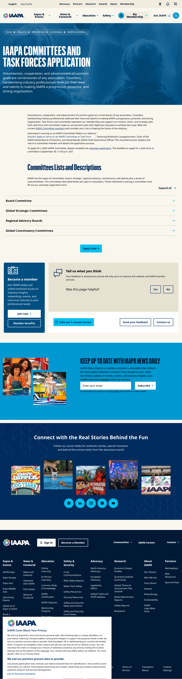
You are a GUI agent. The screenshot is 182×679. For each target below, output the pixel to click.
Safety (107, 15)
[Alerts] (168, 4)
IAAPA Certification (47, 596)
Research (91, 4)
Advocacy (64, 4)
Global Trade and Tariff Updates (99, 596)
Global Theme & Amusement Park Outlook (123, 588)
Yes (155, 289)
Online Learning (46, 570)
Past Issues (29, 589)
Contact (171, 542)
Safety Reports (121, 605)
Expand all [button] (165, 188)
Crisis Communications (72, 574)
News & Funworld (65, 16)
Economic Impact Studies (123, 570)
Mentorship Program (47, 610)
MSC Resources (170, 575)
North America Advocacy (98, 570)
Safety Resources (72, 591)
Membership (127, 4)
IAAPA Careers (146, 542)
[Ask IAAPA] (162, 15)
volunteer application (100, 148)
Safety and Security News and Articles (73, 604)
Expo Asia (8, 583)
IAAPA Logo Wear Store (149, 608)
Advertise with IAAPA (29, 582)
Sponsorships (172, 582)
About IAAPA (148, 563)
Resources (46, 616)
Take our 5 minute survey (75, 322)
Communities (121, 542)
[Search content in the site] (176, 15)
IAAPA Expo (9, 572)
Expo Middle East (9, 590)
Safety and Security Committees (73, 613)
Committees (56, 32)
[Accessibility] (160, 4)
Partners (78, 4)
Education (89, 15)
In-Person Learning (46, 578)
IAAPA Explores (49, 602)
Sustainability (151, 599)
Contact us (163, 322)
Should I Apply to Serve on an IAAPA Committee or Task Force (59, 136)
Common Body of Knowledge (49, 587)
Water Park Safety (73, 586)
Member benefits (24, 323)
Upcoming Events (8, 599)
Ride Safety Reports (74, 580)
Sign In (48, 542)
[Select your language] (11, 4)
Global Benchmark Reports (123, 599)
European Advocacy (96, 578)
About (113, 4)
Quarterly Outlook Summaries (123, 578)
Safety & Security (69, 563)
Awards (103, 4)
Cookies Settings (167, 669)
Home (9, 32)
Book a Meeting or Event (8, 617)
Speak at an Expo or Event (10, 607)
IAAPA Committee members (50, 128)
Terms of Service (126, 669)
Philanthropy (150, 594)
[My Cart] (175, 4)
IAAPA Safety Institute (70, 621)
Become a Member (73, 542)
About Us (22, 32)
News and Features (28, 574)
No (168, 289)
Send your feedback (135, 322)
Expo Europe (9, 577)
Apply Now (90, 248)
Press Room (150, 583)
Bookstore (119, 611)
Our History (150, 572)
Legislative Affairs (96, 587)
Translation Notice (147, 669)
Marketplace (171, 568)
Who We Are (38, 32)
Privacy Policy (109, 669)
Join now (22, 314)
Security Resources (73, 597)
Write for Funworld (28, 596)
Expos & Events (39, 16)
